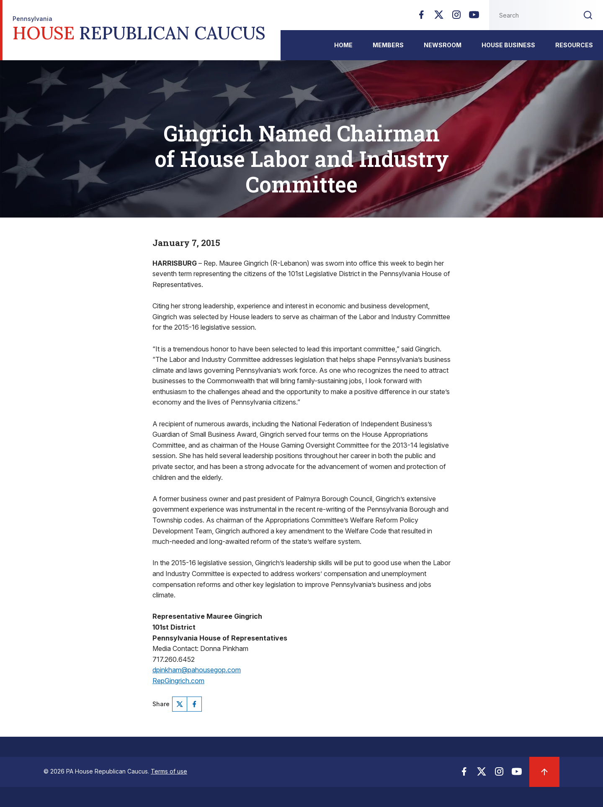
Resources (574, 45)
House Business (508, 45)
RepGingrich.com (178, 680)
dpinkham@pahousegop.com (196, 670)
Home (343, 45)
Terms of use (169, 771)
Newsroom (442, 45)
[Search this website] (531, 15)
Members (388, 45)
